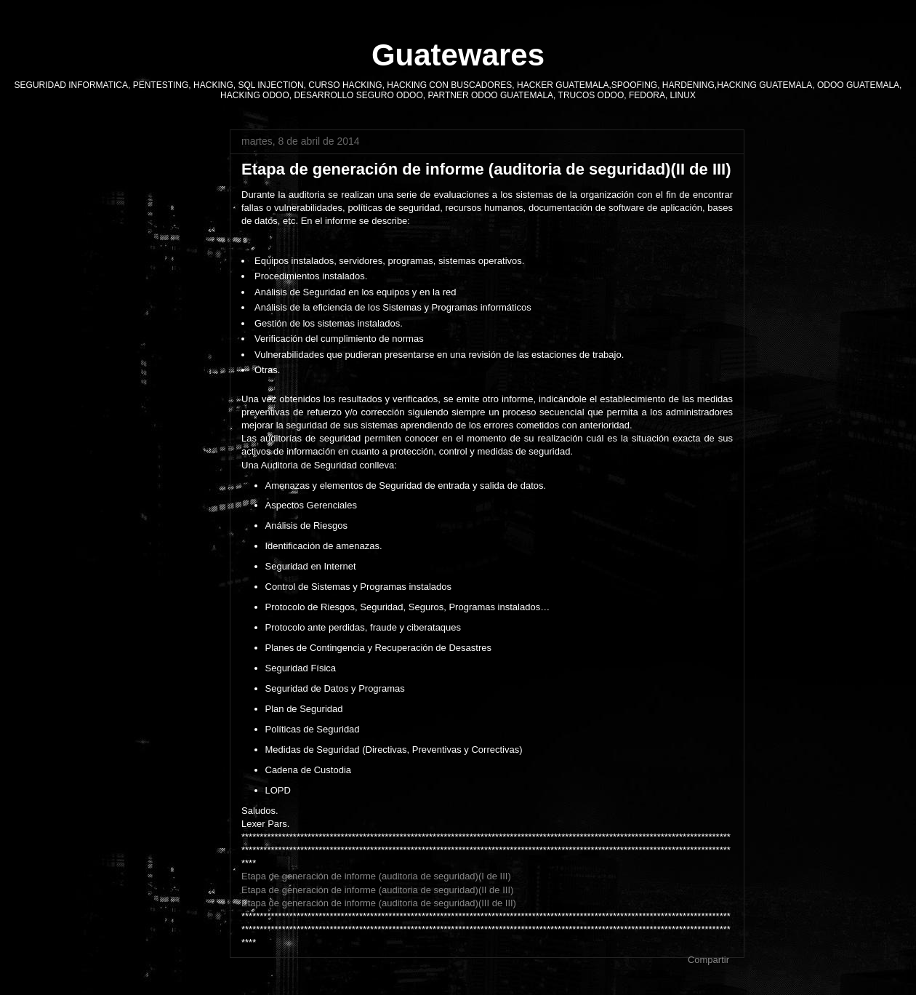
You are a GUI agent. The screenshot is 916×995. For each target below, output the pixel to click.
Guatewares (458, 55)
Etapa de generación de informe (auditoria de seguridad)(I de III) (376, 876)
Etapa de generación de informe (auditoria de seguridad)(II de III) (377, 889)
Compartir (708, 959)
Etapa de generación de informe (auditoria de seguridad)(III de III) (378, 903)
